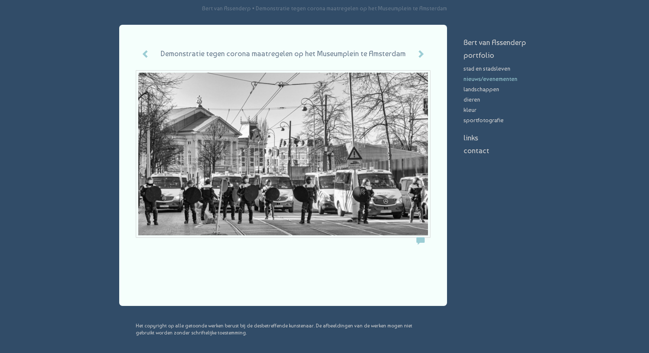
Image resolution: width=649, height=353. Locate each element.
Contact (476, 150)
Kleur (470, 110)
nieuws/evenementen (490, 79)
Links (471, 137)
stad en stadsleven (487, 68)
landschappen (481, 89)
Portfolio (479, 55)
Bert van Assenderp (226, 8)
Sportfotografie (484, 120)
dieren (472, 99)
